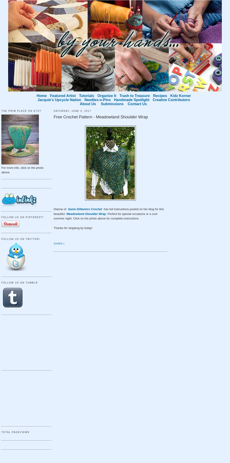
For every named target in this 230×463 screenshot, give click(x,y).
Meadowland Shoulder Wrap (86, 214)
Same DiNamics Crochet (85, 209)
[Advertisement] (24, 342)
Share (58, 243)
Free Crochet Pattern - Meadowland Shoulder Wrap (101, 117)
